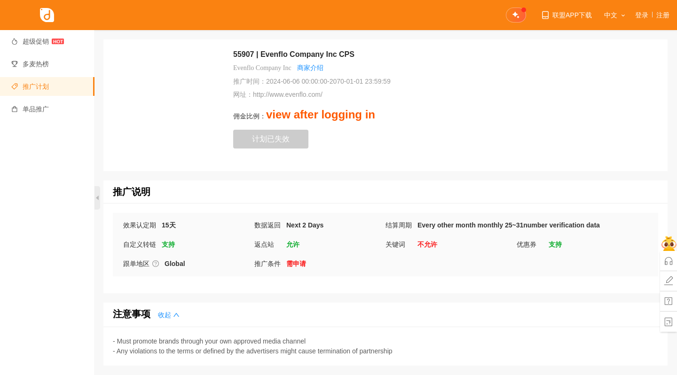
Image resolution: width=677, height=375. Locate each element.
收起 (169, 315)
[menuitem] (47, 41)
